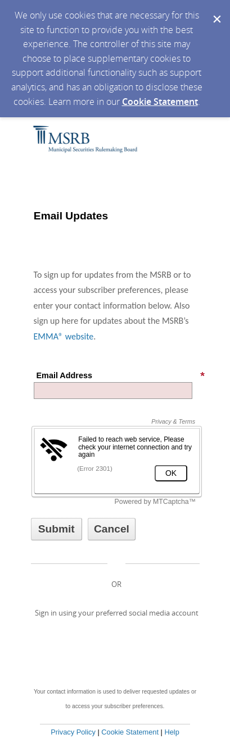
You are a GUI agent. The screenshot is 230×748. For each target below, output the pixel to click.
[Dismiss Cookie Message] (216, 10)
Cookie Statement (160, 101)
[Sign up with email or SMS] (57, 529)
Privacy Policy (73, 732)
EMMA (46, 336)
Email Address (121, 375)
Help (171, 732)
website (78, 336)
